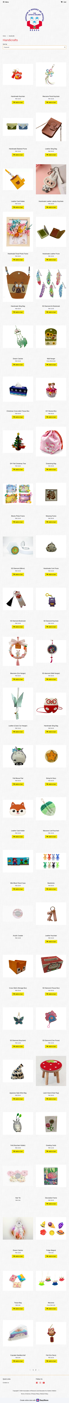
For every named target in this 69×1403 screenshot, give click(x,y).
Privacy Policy (35, 1394)
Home (4, 36)
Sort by (5, 44)
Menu (6, 2)
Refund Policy (44, 1394)
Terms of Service (25, 1394)
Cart (63, 2)
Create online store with (34, 1400)
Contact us (6, 1382)
